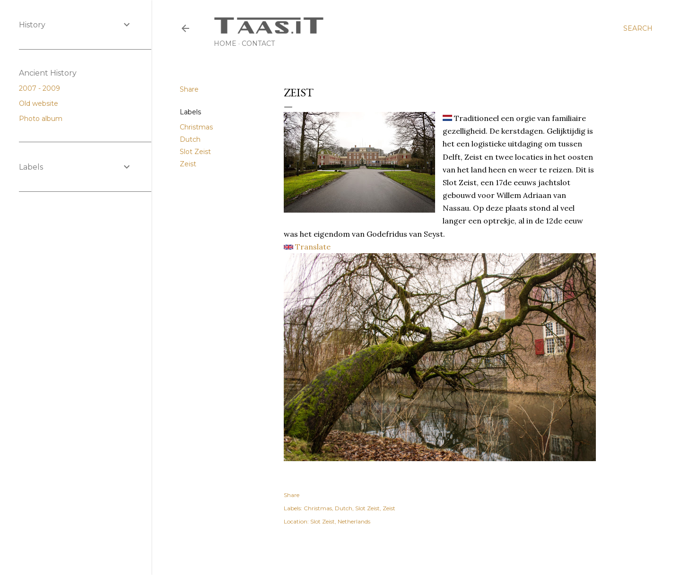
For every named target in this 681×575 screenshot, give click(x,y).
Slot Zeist (195, 151)
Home (225, 43)
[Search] (638, 28)
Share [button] (189, 89)
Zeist (188, 164)
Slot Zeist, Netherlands (340, 521)
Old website (42, 103)
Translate (307, 246)
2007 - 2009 (43, 88)
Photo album (44, 118)
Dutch (190, 139)
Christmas (196, 127)
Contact (258, 43)
